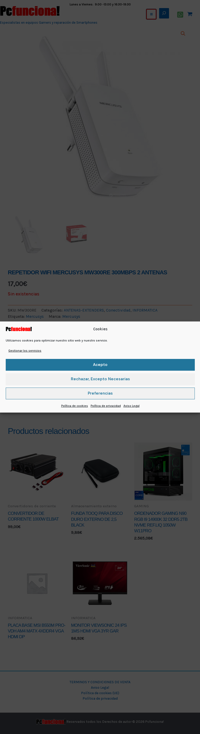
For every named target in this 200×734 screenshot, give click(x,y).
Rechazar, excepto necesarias (100, 379)
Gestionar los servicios (24, 350)
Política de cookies (74, 406)
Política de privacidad (106, 406)
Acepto (100, 364)
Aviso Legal (131, 406)
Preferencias (100, 393)
